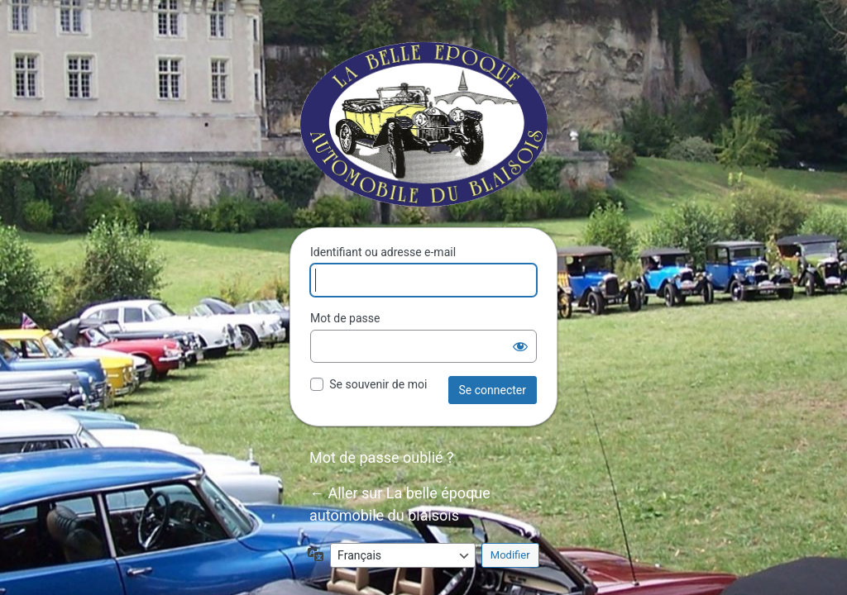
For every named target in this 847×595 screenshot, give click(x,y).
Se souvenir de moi (378, 384)
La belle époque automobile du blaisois (424, 124)
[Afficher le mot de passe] (520, 346)
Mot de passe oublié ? (381, 457)
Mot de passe (345, 318)
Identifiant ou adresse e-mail (383, 252)
